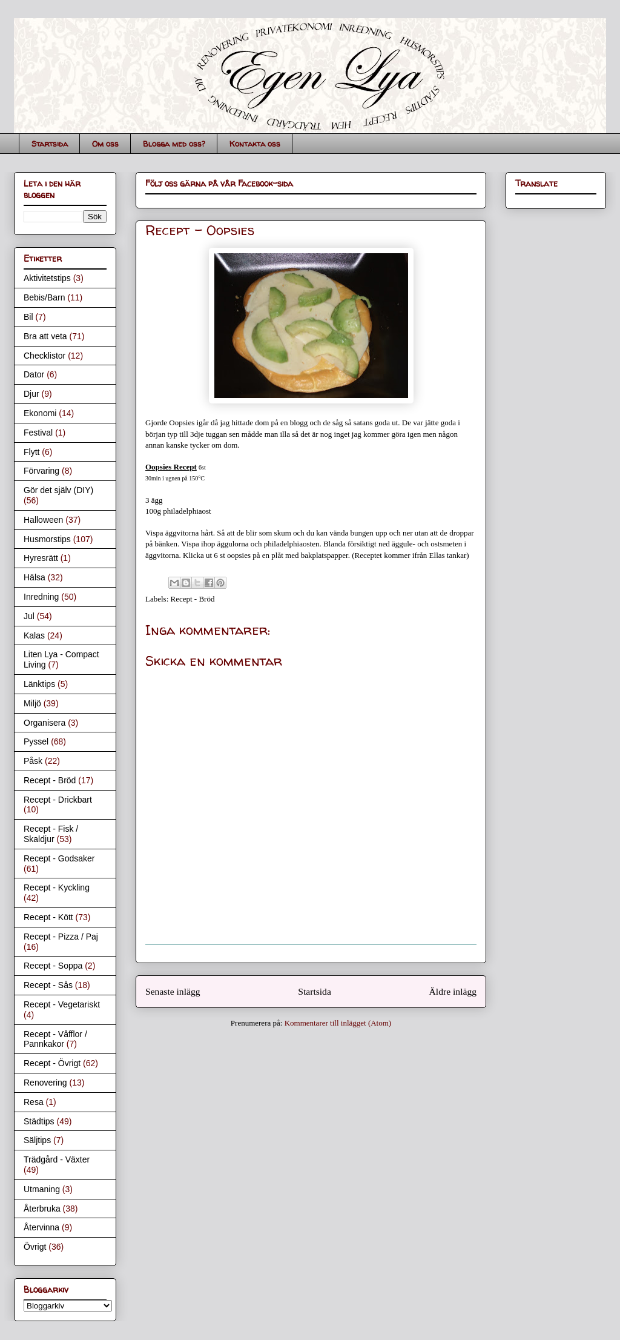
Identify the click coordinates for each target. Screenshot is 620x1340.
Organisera (44, 723)
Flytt (31, 452)
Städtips (39, 1121)
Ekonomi (40, 413)
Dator (34, 374)
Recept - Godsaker (59, 858)
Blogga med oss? (174, 143)
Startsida (49, 143)
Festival (38, 432)
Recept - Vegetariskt (62, 1004)
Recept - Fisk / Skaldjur (51, 834)
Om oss (105, 143)
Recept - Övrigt (52, 1063)
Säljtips (37, 1140)
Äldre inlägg (453, 991)
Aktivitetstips (47, 278)
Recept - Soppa (53, 965)
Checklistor (44, 355)
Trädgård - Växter (57, 1159)
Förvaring (41, 471)
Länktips (39, 684)
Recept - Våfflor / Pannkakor (55, 1039)
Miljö (32, 703)
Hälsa (34, 577)
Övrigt (35, 1247)
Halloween (43, 520)
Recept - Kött (48, 917)
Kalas (34, 635)
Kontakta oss (254, 143)
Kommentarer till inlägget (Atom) (338, 1022)
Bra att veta (45, 336)
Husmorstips (47, 539)
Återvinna (41, 1227)
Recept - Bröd (193, 598)
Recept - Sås (48, 985)
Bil (28, 317)
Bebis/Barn (44, 297)
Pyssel (36, 741)
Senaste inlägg (172, 991)
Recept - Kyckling (57, 887)
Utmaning (42, 1189)
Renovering (45, 1082)
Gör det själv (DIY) (58, 490)
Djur (31, 394)
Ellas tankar (448, 555)
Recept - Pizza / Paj (61, 936)
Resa (34, 1102)
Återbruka (42, 1208)
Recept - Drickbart (58, 799)
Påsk (33, 761)
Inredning (41, 597)
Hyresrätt (41, 558)
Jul (29, 616)
